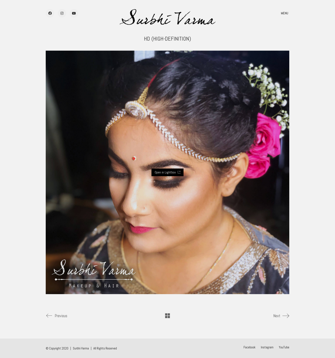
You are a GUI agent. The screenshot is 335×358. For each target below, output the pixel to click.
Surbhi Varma (81, 348)
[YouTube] (284, 347)
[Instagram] (267, 347)
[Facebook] (250, 347)
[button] (285, 13)
